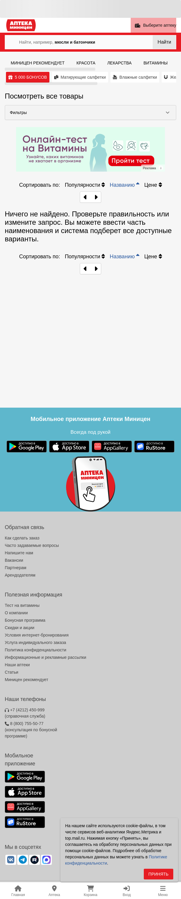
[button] (90, 112)
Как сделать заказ (22, 538)
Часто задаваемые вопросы (32, 545)
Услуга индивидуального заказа (35, 642)
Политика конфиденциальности (35, 650)
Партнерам (15, 567)
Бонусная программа (25, 620)
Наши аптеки (17, 664)
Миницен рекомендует (26, 679)
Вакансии (14, 560)
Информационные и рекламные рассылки (45, 657)
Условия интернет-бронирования (36, 635)
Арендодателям (20, 575)
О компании (16, 612)
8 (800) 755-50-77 (31, 729)
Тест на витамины (22, 605)
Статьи (11, 672)
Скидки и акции (19, 627)
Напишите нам (19, 552)
